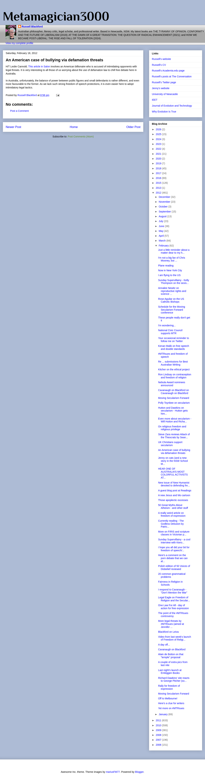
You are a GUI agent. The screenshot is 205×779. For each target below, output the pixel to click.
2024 (159, 139)
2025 (159, 134)
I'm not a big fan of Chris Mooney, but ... (171, 259)
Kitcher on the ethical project (174, 369)
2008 (159, 735)
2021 (159, 153)
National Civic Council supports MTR (170, 332)
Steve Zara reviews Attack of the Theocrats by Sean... (174, 436)
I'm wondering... (167, 325)
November (165, 201)
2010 (159, 725)
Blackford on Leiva (168, 631)
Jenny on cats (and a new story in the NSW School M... (173, 460)
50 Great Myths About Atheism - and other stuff (173, 507)
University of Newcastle (165, 94)
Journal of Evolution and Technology (172, 105)
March (162, 240)
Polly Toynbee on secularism (174, 402)
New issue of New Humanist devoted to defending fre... (174, 484)
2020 (159, 158)
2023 (159, 144)
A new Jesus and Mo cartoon (174, 495)
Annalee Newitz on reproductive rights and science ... (172, 291)
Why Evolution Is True (164, 111)
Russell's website (161, 59)
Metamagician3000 (56, 16)
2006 (159, 744)
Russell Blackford (32, 26)
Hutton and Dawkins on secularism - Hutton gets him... (173, 410)
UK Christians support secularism (170, 444)
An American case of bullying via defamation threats (174, 451)
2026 (159, 129)
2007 (159, 739)
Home (74, 127)
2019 (159, 163)
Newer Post (13, 127)
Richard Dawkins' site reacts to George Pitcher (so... (173, 679)
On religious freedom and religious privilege (172, 428)
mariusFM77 (113, 771)
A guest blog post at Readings (174, 490)
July (161, 221)
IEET (154, 99)
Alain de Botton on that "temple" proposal (170, 656)
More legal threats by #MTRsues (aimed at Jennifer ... (171, 623)
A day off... (164, 644)
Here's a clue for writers (171, 703)
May (161, 231)
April (161, 235)
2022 (159, 148)
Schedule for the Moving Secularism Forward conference (171, 309)
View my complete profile (19, 43)
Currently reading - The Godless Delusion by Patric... (171, 523)
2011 (159, 720)
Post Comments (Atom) (81, 136)
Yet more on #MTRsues (171, 708)
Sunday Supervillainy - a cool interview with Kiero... (174, 541)
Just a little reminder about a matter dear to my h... (173, 251)
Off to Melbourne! (167, 698)
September (165, 211)
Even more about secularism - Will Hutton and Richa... (174, 420)
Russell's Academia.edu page (168, 70)
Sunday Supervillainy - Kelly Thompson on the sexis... (173, 282)
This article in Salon (39, 66)
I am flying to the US (169, 275)
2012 (159, 192)
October (163, 206)
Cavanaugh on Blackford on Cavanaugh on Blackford (173, 392)
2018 (159, 168)
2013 (159, 187)
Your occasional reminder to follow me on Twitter (173, 340)
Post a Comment (19, 110)
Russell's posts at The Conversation (172, 76)
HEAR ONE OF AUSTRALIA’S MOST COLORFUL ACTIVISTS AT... (173, 473)
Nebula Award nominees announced (171, 384)
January (163, 714)
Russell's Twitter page (164, 82)
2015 (159, 182)
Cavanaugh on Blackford (171, 649)
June (162, 226)
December (165, 197)
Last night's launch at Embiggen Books (169, 672)
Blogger (139, 771)
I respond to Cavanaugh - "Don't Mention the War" (172, 591)
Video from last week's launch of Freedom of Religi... (174, 638)
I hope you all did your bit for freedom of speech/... (173, 549)
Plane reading (165, 265)
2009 (159, 730)
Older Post (133, 127)
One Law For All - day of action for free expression (173, 607)
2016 (159, 178)
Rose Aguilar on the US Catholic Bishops (171, 300)
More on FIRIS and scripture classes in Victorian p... (173, 533)
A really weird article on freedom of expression (172, 514)
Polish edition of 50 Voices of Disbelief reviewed (174, 567)
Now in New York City (170, 270)
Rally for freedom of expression (169, 687)
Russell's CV (159, 64)
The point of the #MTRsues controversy (173, 615)
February (164, 245)
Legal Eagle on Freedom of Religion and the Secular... (174, 599)
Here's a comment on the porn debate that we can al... (173, 558)
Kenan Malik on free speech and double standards (173, 347)
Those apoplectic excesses (173, 500)
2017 (159, 173)
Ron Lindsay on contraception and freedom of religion (174, 376)
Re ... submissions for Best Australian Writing (173, 363)
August (163, 216)
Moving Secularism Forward (173, 398)
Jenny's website (160, 88)
